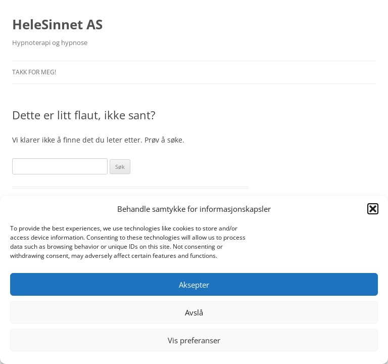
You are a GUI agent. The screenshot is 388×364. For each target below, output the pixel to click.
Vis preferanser (194, 340)
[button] (373, 209)
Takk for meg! (34, 72)
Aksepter (194, 285)
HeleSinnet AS (57, 24)
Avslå (194, 312)
